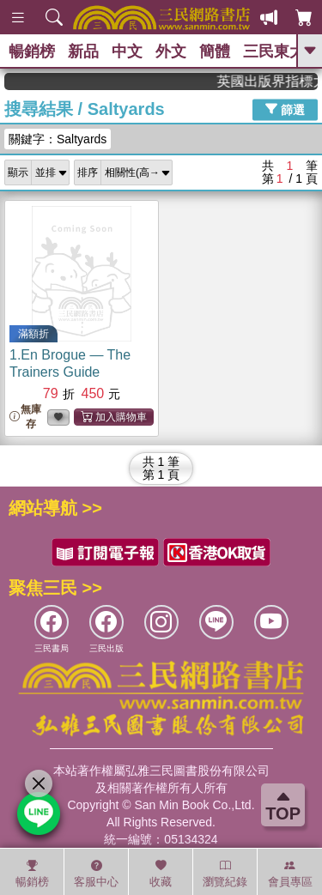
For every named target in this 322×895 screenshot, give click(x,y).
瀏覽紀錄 (225, 873)
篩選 (285, 109)
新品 (83, 51)
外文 (170, 51)
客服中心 (96, 873)
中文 (127, 51)
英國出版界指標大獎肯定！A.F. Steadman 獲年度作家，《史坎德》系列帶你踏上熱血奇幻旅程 (275, 81)
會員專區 (290, 873)
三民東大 (274, 51)
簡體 (214, 51)
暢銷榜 (32, 51)
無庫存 (25, 416)
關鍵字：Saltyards (57, 139)
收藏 (160, 873)
